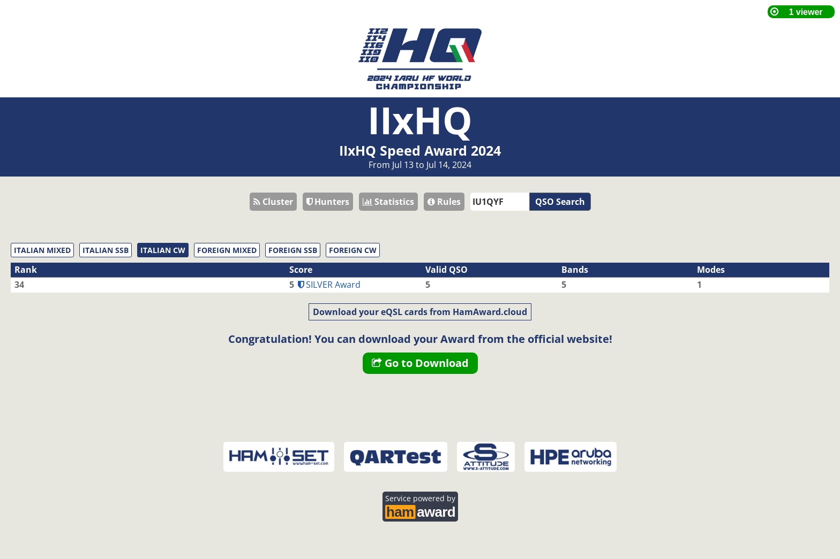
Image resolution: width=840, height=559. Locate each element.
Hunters (327, 202)
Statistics (388, 202)
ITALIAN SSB (105, 250)
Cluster (273, 202)
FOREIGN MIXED (227, 250)
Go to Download (420, 363)
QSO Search (560, 202)
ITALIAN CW (162, 250)
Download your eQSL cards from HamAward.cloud (420, 312)
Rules (444, 202)
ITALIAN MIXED (42, 250)
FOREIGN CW (353, 250)
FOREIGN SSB (292, 250)
